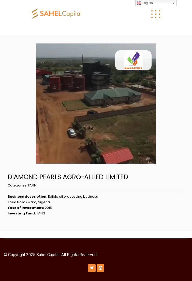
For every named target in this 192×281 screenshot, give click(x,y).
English (145, 3)
